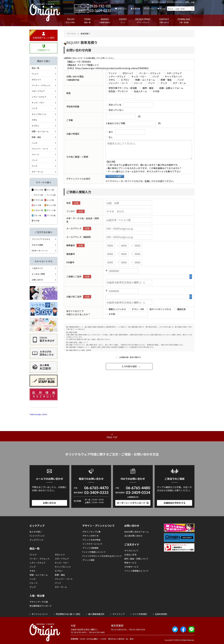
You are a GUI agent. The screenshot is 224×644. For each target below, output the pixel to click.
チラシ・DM (138, 309)
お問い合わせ (37, 279)
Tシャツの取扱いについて (94, 551)
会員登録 (136, 8)
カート (162, 8)
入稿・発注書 (37, 595)
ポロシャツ (127, 73)
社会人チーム (140, 91)
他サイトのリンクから (160, 309)
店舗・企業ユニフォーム (171, 88)
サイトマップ (118, 614)
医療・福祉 (166, 79)
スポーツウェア (174, 73)
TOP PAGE (71, 33)
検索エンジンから (117, 309)
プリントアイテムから (41, 239)
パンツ (151, 83)
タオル (112, 79)
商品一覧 (35, 68)
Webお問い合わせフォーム (136, 531)
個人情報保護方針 (96, 614)
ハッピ (180, 79)
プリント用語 (88, 560)
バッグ (155, 76)
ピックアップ (37, 525)
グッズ (164, 83)
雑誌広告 (181, 309)
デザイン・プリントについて (98, 525)
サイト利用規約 (140, 614)
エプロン (125, 79)
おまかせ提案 (37, 244)
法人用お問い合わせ (133, 535)
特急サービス (130, 562)
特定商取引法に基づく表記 (68, 614)
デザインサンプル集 (91, 531)
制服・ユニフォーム (145, 79)
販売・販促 (148, 88)
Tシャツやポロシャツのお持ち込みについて (102, 555)
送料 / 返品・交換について (136, 558)
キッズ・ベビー (139, 76)
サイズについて (131, 550)
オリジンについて (40, 614)
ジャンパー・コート (118, 83)
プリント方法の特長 (91, 539)
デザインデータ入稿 (39, 601)
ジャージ (138, 83)
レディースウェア (117, 76)
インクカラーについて (92, 543)
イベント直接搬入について (136, 570)
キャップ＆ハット (173, 76)
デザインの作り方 (90, 535)
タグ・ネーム (179, 83)
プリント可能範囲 (90, 547)
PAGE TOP (112, 437)
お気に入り (122, 8)
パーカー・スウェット (150, 73)
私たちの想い (36, 531)
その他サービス (131, 566)
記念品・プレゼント (118, 91)
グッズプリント (37, 539)
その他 (156, 91)
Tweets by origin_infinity (38, 414)
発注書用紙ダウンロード (41, 605)
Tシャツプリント (37, 535)
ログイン (150, 8)
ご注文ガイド (37, 268)
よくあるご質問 (38, 274)
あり (111, 131)
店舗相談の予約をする (174, 502)
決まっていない (116, 109)
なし (111, 137)
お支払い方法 (130, 554)
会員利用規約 (161, 614)
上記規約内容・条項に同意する (130, 357)
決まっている (115, 104)
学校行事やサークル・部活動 (123, 88)
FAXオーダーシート (40, 250)
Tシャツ (113, 73)
